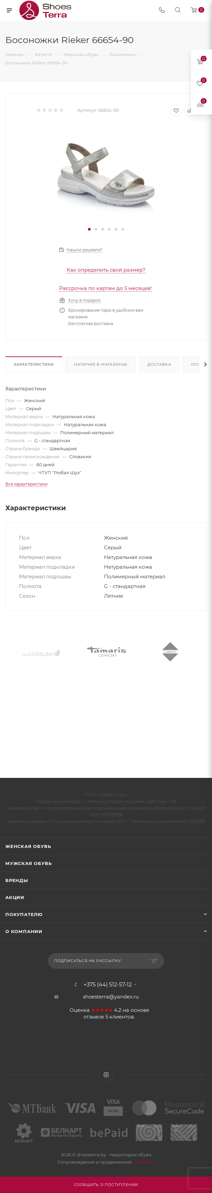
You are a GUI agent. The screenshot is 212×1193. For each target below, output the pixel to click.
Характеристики (34, 364)
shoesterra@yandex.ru (111, 996)
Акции (14, 897)
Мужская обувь (28, 863)
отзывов (94, 1017)
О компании (23, 931)
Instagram (106, 1075)
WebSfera (144, 1162)
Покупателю (23, 914)
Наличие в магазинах (100, 364)
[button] (89, 229)
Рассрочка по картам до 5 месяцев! (105, 288)
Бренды (16, 880)
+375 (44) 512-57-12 (108, 984)
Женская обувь (28, 846)
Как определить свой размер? (106, 270)
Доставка (159, 364)
